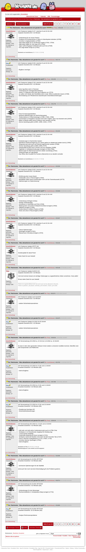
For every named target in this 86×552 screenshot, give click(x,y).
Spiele (67, 548)
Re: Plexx (54, 27)
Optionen (10, 24)
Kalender (43, 16)
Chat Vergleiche (37, 549)
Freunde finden (50, 548)
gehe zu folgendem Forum (42, 533)
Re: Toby (47, 293)
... (62, 24)
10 (72, 24)
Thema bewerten (23, 24)
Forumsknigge (55, 16)
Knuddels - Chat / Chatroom (70, 535)
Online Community (80, 548)
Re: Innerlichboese (49, 59)
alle (79, 24)
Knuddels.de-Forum (11, 19)
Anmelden (24, 14)
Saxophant (21, 533)
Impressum (46, 549)
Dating (71, 548)
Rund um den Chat (23, 19)
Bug (31, 19)
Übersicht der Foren (32, 16)
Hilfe (49, 16)
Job (51, 549)
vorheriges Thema (13, 527)
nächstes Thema (36, 527)
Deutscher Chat (6, 548)
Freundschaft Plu (60, 548)
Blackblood (15, 533)
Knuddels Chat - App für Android (19, 548)
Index (24, 527)
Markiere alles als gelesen (12, 536)
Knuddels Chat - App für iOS (36, 548)
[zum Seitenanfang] (10, 56)
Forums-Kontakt (57, 535)
